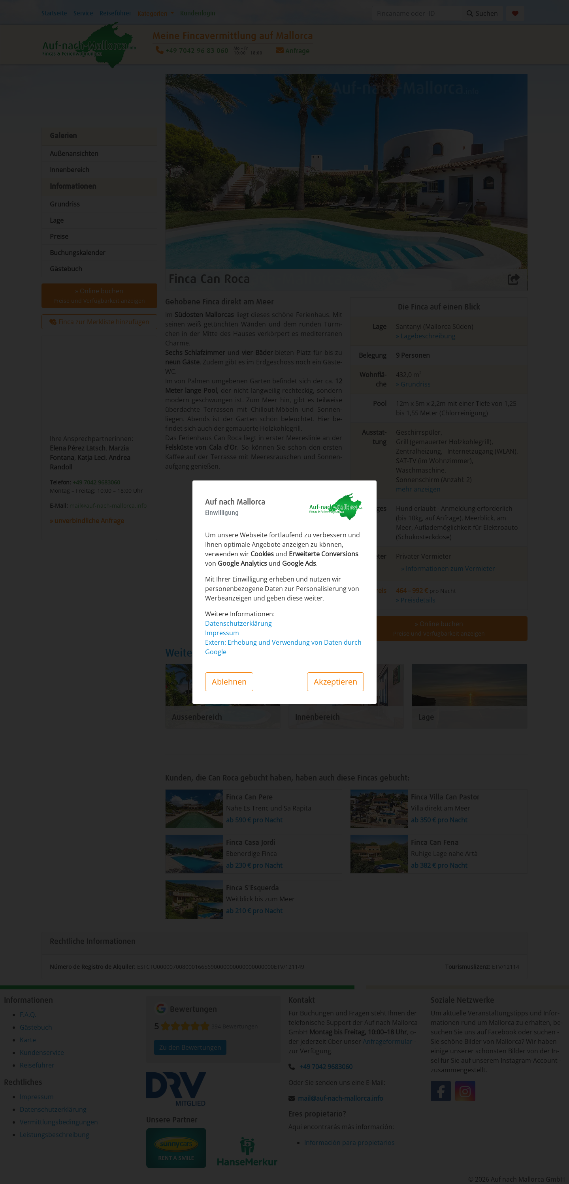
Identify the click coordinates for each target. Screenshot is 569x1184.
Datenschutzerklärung (238, 623)
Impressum (222, 633)
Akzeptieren (335, 681)
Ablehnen (229, 681)
